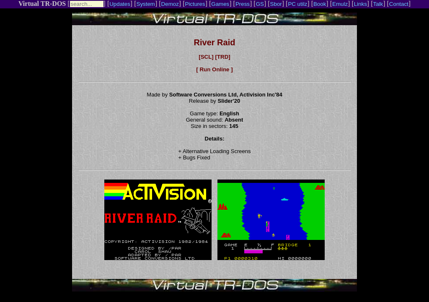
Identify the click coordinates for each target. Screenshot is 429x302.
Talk (378, 4)
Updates (119, 4)
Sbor (276, 4)
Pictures (195, 4)
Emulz (340, 4)
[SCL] (206, 57)
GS (260, 4)
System (146, 4)
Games (220, 4)
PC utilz (297, 4)
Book (319, 4)
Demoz (170, 4)
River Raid (214, 42)
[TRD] (222, 57)
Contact (398, 4)
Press (242, 4)
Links (360, 4)
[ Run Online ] (214, 69)
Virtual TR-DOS (42, 3)
